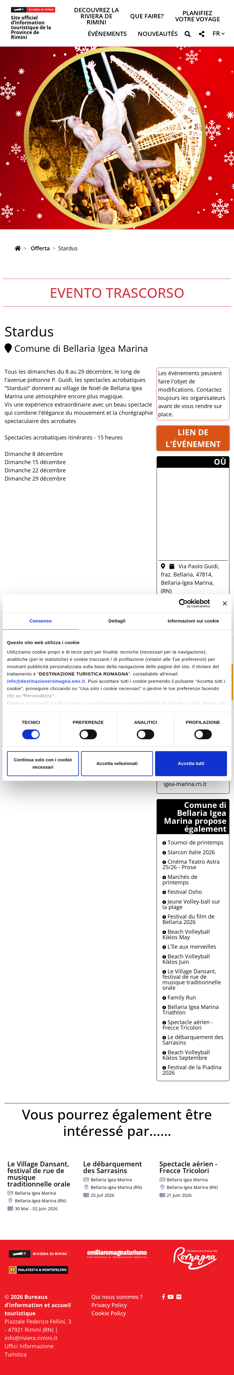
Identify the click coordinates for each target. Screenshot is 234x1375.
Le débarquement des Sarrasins (193, 1039)
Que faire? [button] (147, 16)
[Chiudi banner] (225, 603)
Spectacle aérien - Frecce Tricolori (187, 1024)
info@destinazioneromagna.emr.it (46, 681)
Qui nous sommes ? (117, 1296)
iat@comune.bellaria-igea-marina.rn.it (194, 781)
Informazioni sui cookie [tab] (193, 620)
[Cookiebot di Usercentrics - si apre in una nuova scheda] (183, 603)
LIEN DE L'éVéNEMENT (193, 438)
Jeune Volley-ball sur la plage (191, 904)
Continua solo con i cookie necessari (43, 763)
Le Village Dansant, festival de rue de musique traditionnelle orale (191, 979)
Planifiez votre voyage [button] (197, 16)
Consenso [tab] (41, 620)
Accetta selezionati (116, 763)
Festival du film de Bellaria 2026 (188, 919)
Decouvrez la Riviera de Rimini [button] (96, 16)
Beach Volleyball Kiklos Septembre (186, 1054)
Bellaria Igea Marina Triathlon (190, 1009)
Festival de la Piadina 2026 (192, 1069)
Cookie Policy (108, 1313)
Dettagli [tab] (117, 620)
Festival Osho (182, 891)
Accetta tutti (191, 763)
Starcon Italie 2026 (188, 852)
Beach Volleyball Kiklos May (186, 934)
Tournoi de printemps (193, 842)
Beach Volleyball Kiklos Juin (186, 959)
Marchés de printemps (179, 879)
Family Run (179, 997)
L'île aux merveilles (189, 946)
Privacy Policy (109, 1305)
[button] (187, 35)
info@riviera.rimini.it (31, 1338)
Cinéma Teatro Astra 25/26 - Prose (191, 864)
